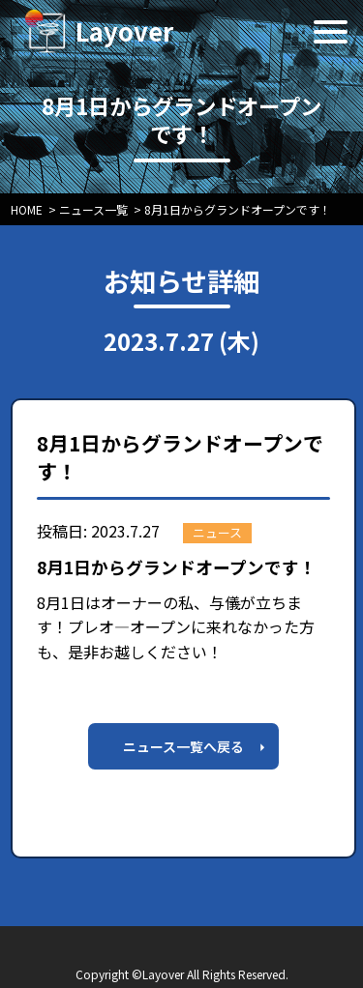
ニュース (217, 532)
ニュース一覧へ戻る (183, 746)
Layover (124, 30)
